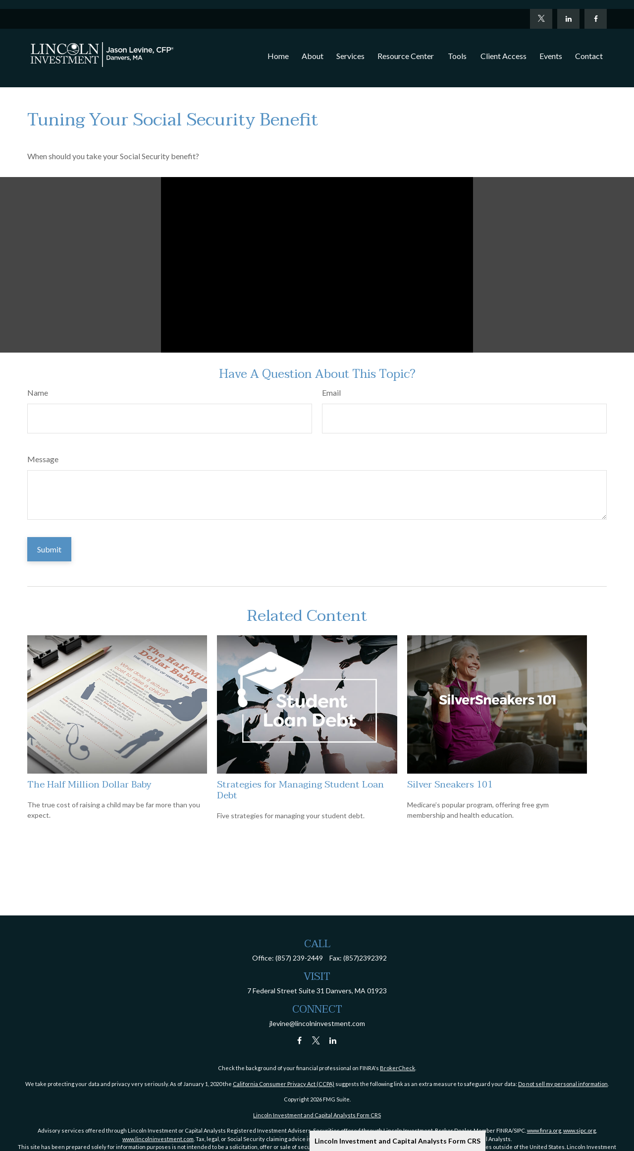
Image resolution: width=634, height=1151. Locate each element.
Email (331, 392)
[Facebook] (595, 10)
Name (37, 392)
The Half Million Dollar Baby (89, 784)
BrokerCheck (397, 1068)
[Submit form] (49, 549)
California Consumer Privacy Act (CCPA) (283, 1084)
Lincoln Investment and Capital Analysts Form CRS (397, 1141)
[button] (278, 47)
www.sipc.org (579, 1130)
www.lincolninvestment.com (158, 1139)
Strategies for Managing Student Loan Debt (300, 790)
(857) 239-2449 (299, 958)
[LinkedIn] (568, 10)
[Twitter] (541, 10)
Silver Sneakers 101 (450, 784)
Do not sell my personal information (563, 1084)
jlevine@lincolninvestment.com (317, 1023)
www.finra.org (544, 1130)
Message (42, 459)
